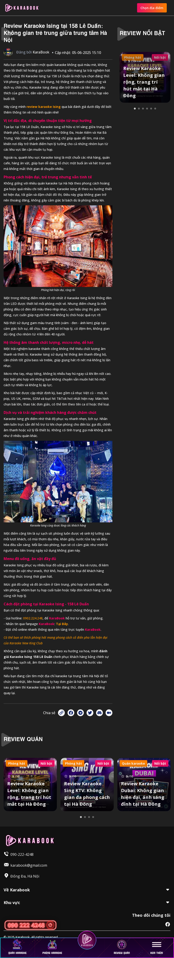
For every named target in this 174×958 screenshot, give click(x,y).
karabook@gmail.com (28, 865)
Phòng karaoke (52, 947)
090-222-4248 (22, 854)
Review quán (122, 947)
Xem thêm (156, 947)
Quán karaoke (17, 947)
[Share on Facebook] (71, 712)
